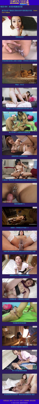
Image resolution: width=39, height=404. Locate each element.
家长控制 (32, 400)
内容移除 (26, 400)
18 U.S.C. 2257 (18, 400)
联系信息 (6, 400)
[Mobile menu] (1, 2)
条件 (11, 400)
